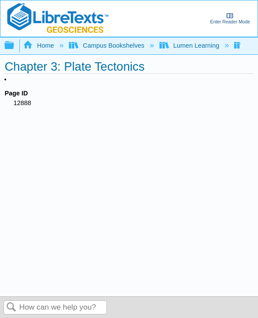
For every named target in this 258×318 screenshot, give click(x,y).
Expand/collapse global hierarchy (15, 45)
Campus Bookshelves (107, 45)
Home (39, 45)
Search (11, 307)
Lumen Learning (190, 45)
